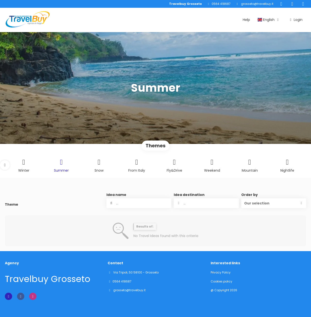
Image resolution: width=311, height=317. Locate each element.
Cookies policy (221, 281)
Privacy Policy (221, 272)
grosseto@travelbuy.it (256, 4)
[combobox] (206, 203)
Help (246, 19)
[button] (5, 165)
